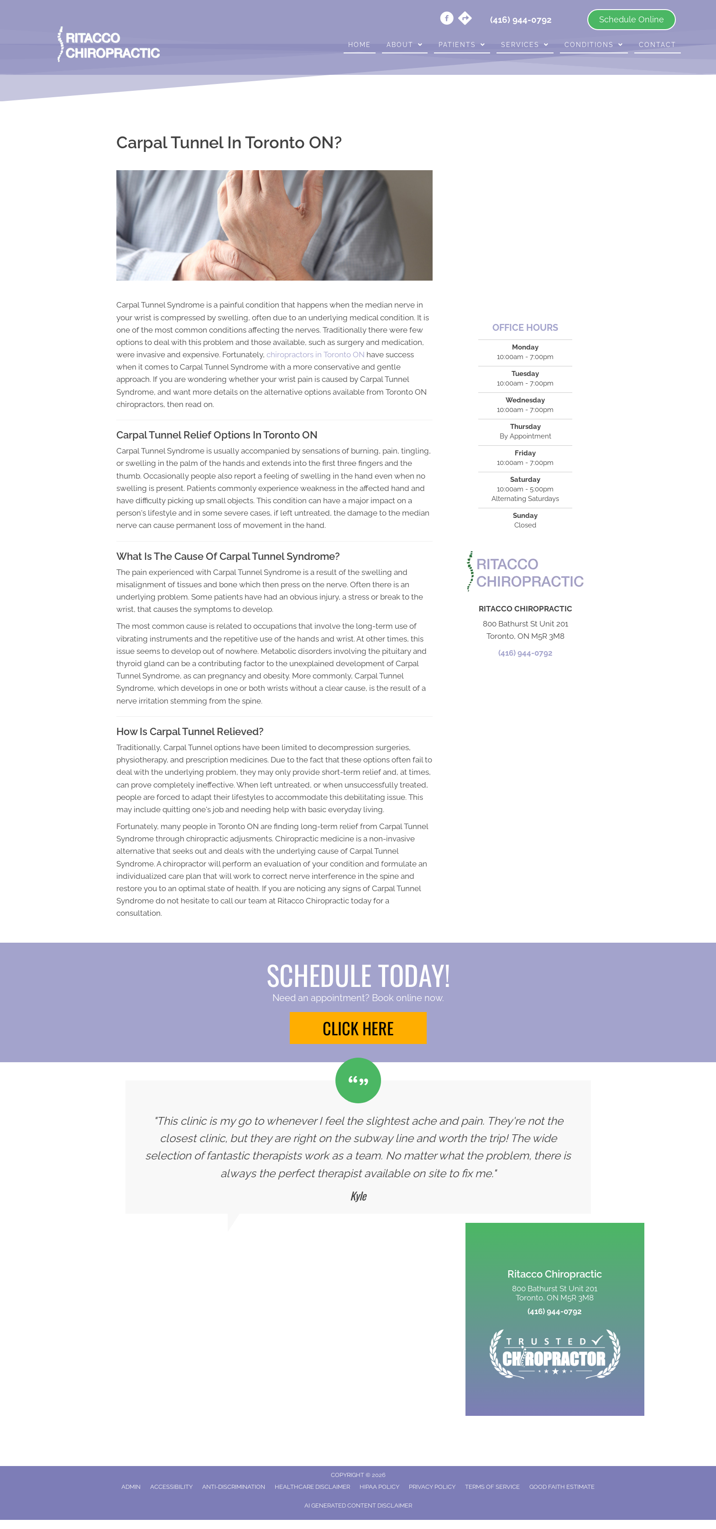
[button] (358, 1028)
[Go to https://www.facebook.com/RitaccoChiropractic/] (447, 19)
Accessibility (171, 1486)
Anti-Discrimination (233, 1486)
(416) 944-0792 (525, 653)
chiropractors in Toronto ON (316, 354)
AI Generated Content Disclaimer (358, 1505)
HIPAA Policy (379, 1486)
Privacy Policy (432, 1486)
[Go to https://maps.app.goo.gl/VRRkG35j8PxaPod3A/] (465, 19)
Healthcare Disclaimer (312, 1486)
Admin (131, 1486)
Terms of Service (492, 1486)
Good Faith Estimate (562, 1486)
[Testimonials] (358, 1147)
